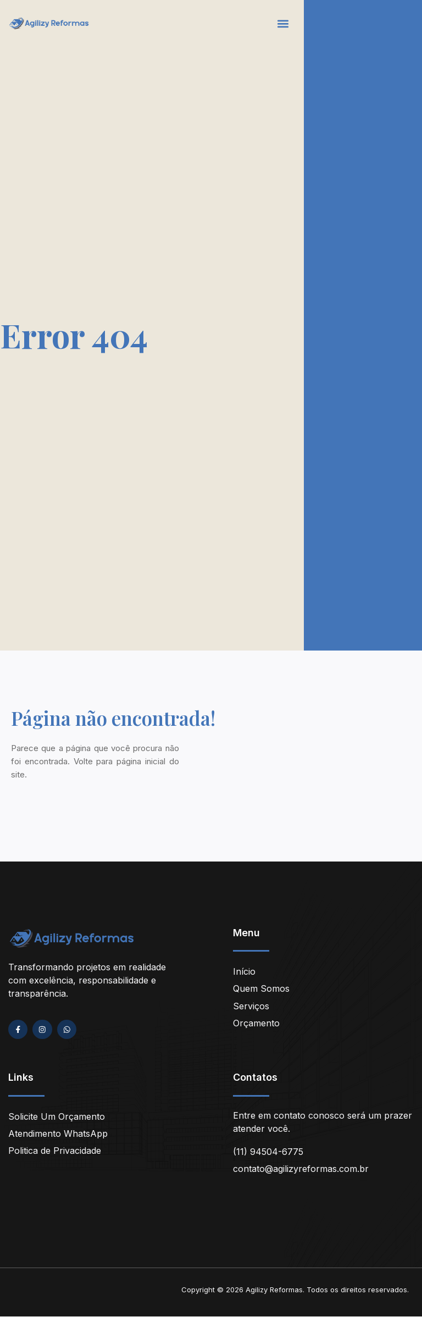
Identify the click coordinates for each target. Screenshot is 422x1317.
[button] (283, 23)
